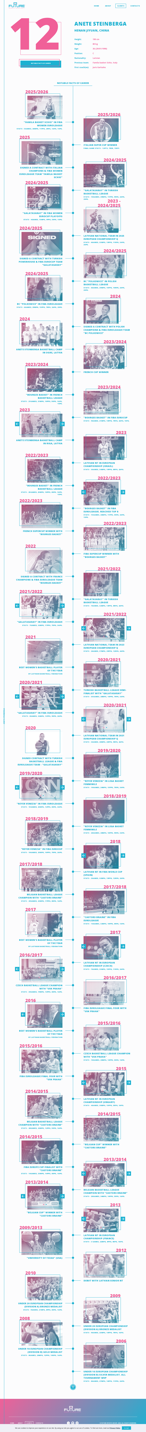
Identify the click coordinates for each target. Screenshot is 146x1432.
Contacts (135, 6)
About (108, 6)
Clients (120, 6)
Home (96, 6)
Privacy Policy (115, 1428)
